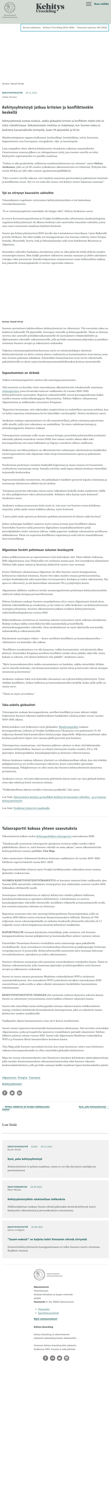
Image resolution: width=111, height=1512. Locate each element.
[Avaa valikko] (18, 4)
